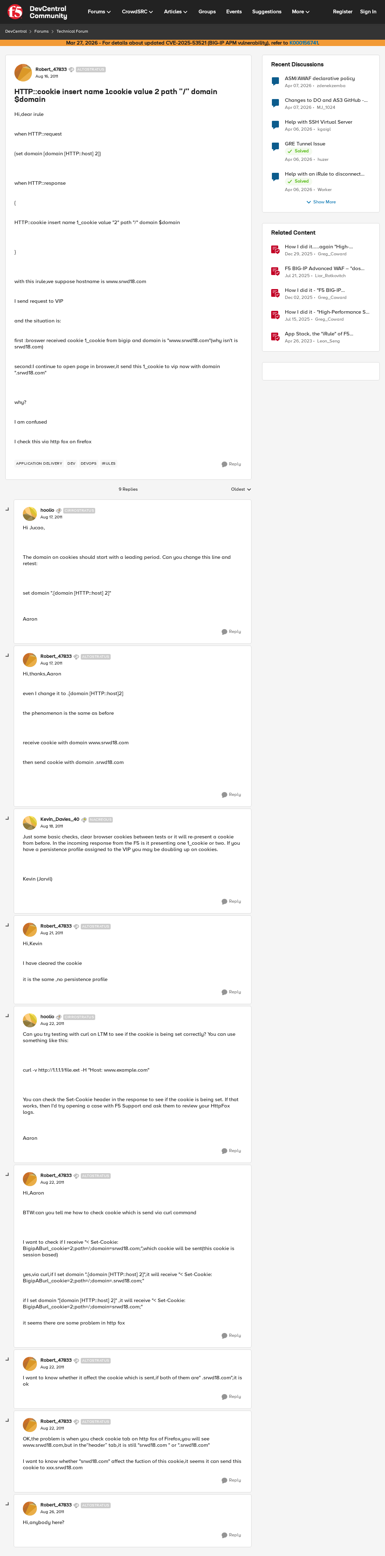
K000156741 (303, 43)
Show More (321, 202)
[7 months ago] (299, 298)
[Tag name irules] (108, 464)
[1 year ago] (297, 276)
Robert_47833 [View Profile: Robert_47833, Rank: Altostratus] (51, 69)
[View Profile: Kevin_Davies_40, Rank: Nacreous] (30, 823)
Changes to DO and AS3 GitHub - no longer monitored (324, 100)
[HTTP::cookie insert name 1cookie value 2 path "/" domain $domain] (51, 517)
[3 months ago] (298, 86)
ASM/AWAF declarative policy (320, 78)
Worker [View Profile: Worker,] (325, 189)
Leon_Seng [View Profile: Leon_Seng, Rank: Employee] (328, 341)
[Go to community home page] (37, 12)
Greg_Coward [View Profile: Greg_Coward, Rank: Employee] (332, 254)
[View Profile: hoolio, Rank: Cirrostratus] (30, 514)
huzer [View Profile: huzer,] (323, 159)
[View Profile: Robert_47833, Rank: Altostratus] (23, 72)
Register (342, 11)
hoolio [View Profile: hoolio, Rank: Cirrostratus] (47, 510)
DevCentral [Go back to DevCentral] (16, 31)
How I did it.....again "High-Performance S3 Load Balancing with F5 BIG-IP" (323, 247)
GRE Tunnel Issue (305, 144)
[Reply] (231, 464)
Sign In (368, 11)
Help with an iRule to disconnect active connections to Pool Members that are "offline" (327, 174)
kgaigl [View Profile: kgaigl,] (324, 129)
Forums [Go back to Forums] (41, 31)
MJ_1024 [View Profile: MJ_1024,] (326, 107)
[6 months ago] (299, 254)
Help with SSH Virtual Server (318, 122)
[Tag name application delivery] (39, 464)
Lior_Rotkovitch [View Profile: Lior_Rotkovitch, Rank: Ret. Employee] (330, 276)
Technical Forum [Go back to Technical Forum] (72, 31)
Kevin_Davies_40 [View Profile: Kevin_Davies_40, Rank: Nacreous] (59, 819)
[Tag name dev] (71, 464)
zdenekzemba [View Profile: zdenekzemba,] (331, 85)
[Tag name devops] (88, 464)
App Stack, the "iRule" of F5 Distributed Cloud (317, 334)
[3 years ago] (298, 341)
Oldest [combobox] (241, 489)
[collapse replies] (8, 509)
